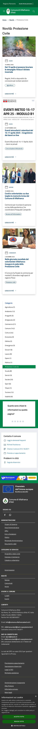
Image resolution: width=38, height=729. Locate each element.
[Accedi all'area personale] (25, 4)
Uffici (6, 531)
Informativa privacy (11, 689)
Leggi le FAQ (9, 669)
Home (4, 20)
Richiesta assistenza (12, 673)
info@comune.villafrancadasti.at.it (18, 622)
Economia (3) (9, 337)
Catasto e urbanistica (12, 560)
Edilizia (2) (8, 341)
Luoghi (7, 595)
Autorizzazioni (9, 570)
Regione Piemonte (9, 3)
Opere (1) (8, 358)
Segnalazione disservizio (13, 666)
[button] (19, 726)
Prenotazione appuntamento (14, 663)
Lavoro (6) (8, 354)
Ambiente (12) (10, 311)
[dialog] (19, 711)
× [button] (35, 696)
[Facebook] (5, 515)
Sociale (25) (9, 379)
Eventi (7, 599)
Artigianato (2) (10, 320)
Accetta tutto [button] (19, 717)
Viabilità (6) (9, 396)
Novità (11, 20)
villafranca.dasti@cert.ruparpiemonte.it (19, 627)
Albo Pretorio (9, 686)
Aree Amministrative (12, 527)
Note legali (8, 692)
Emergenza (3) (10, 345)
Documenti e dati (10, 544)
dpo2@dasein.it (11, 637)
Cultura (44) (9, 332)
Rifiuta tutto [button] (19, 721)
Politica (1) (8, 362)
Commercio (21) (10, 324)
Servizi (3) (8, 375)
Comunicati (10, 253)
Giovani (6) (8, 349)
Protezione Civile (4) (12, 367)
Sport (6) (8, 384)
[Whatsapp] (10, 515)
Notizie (9, 187)
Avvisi (9, 61)
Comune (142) (10, 328)
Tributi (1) (8, 388)
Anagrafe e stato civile (12, 554)
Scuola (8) (8, 371)
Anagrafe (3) (9, 315)
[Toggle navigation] (4, 11)
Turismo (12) (9, 392)
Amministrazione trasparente (15, 682)
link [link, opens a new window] (8, 712)
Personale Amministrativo (14, 540)
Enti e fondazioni (10, 534)
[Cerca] (34, 11)
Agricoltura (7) (10, 307)
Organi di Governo (11, 524)
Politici (7, 537)
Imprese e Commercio (12, 557)
